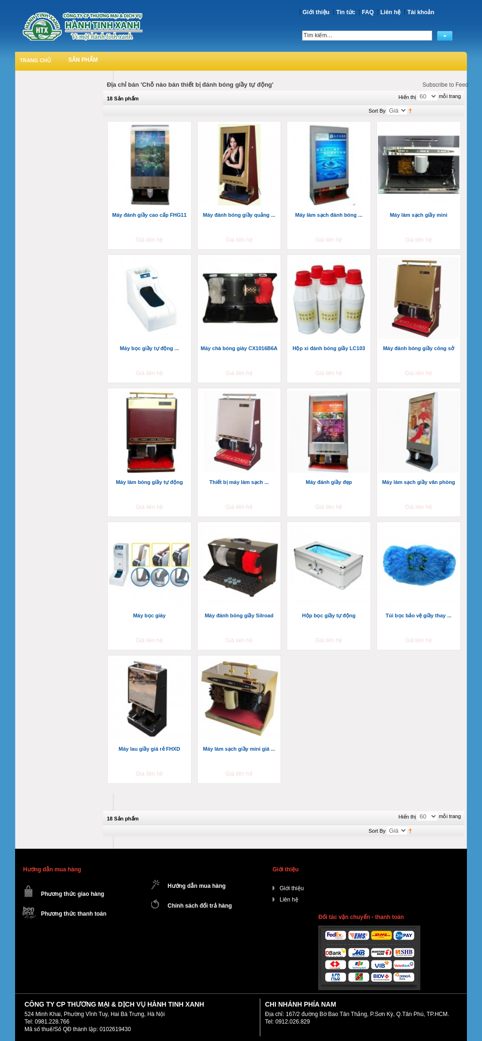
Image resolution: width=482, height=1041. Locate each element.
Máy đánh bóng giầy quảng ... (239, 215)
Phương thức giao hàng (72, 894)
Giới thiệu (316, 12)
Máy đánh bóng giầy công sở (418, 348)
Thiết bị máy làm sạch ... (239, 482)
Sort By (377, 111)
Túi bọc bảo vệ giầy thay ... (418, 615)
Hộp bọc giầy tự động (328, 615)
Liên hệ (390, 12)
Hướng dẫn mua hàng (196, 886)
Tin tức (345, 12)
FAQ (368, 12)
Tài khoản (420, 12)
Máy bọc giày (149, 615)
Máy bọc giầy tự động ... (149, 348)
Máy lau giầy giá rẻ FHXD (149, 749)
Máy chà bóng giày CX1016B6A (239, 348)
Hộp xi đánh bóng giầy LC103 (328, 348)
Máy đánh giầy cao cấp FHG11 (149, 215)
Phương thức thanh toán (73, 913)
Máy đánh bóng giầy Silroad (239, 615)
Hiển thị (407, 97)
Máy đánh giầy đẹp (328, 482)
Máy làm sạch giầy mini (418, 215)
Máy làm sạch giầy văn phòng (418, 482)
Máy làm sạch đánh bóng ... (328, 215)
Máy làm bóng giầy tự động (149, 482)
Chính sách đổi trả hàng (200, 905)
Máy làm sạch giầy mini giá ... (239, 749)
